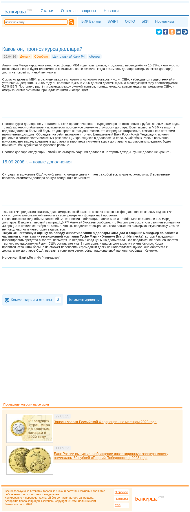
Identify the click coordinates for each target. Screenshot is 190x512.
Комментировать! (84, 300)
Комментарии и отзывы (36, 300)
